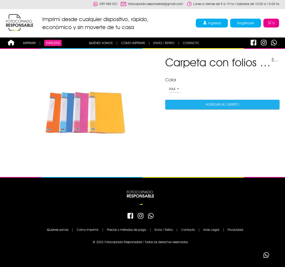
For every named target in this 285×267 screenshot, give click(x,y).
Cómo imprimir (88, 230)
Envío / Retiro (164, 230)
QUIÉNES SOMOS (101, 43)
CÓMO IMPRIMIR (133, 43)
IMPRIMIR (29, 43)
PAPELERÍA (53, 43)
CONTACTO (191, 43)
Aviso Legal (211, 230)
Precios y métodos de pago (126, 230)
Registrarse (245, 23)
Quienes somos (57, 230)
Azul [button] (172, 89)
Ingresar (212, 23)
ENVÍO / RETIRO (163, 43)
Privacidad (235, 230)
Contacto (188, 230)
